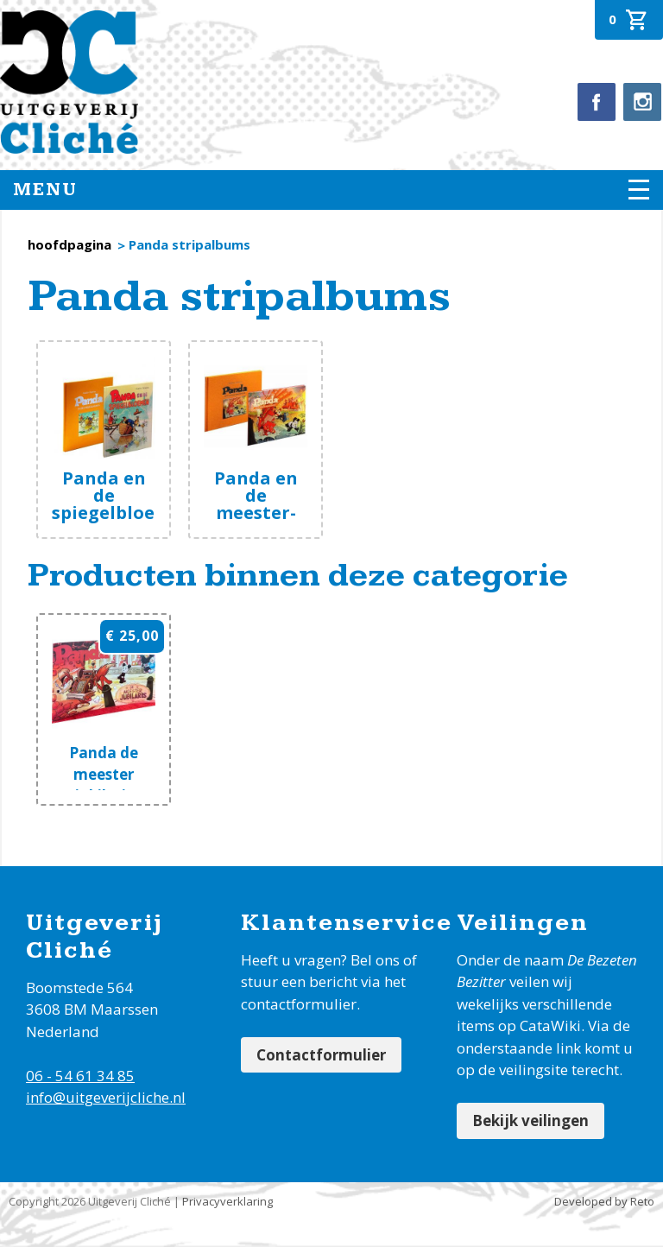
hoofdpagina (69, 244)
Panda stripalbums (189, 244)
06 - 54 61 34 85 (80, 1076)
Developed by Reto (604, 1201)
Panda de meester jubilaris (103, 774)
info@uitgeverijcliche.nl (106, 1097)
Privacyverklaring (227, 1201)
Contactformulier (321, 1055)
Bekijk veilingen (530, 1120)
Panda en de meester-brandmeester (268, 503)
